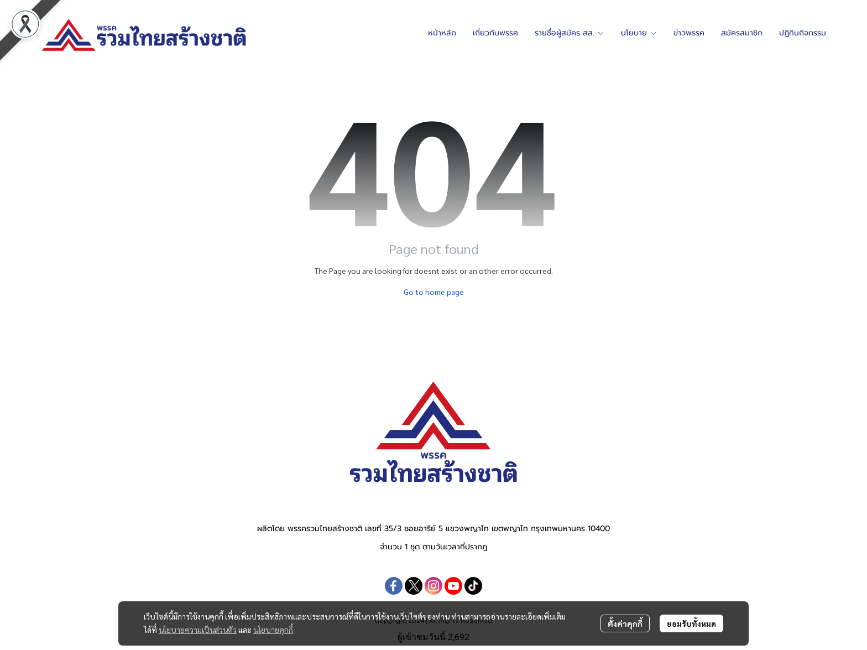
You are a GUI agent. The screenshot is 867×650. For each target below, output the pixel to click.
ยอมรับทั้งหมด (691, 623)
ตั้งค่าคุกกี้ (625, 623)
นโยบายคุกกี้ (273, 630)
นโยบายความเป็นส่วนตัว (198, 630)
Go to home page (434, 292)
